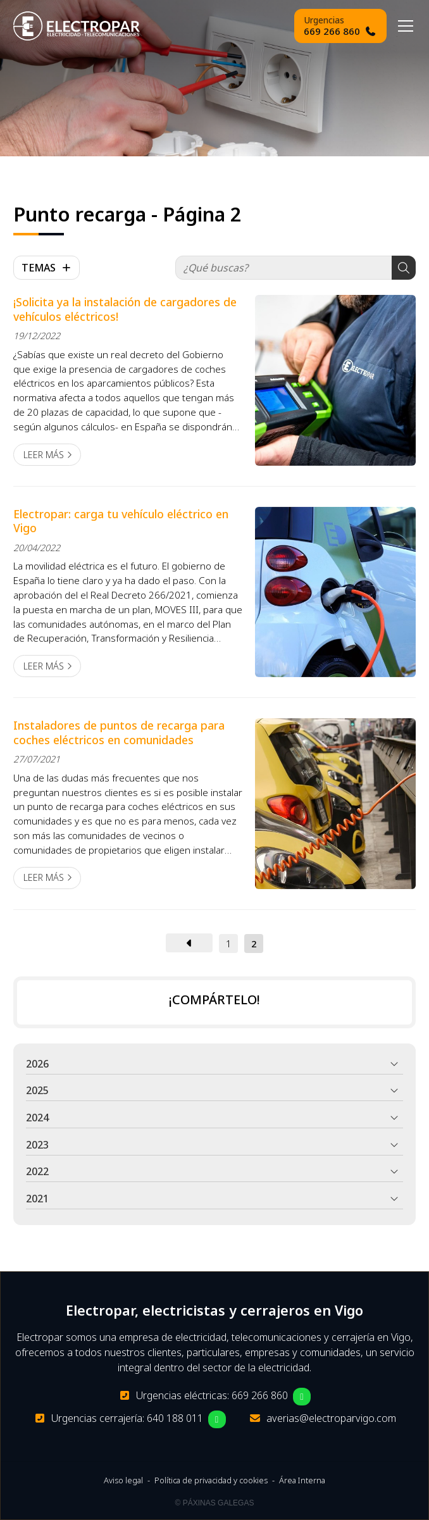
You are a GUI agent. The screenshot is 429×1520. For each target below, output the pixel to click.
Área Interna (302, 1480)
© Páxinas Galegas (214, 1502)
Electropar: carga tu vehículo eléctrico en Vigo (120, 521)
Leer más (43, 455)
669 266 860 (260, 1395)
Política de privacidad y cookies (211, 1480)
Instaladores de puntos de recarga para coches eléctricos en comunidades (119, 732)
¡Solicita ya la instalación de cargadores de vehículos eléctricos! (125, 309)
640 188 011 (175, 1418)
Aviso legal (123, 1480)
